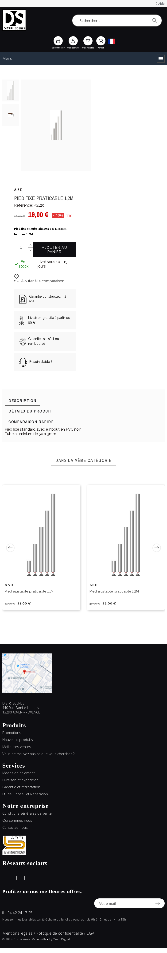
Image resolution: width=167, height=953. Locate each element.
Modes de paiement (18, 772)
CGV (90, 933)
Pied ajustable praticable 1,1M (29, 591)
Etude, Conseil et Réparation (25, 794)
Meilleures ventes (16, 746)
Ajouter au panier (54, 249)
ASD (18, 190)
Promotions (11, 732)
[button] (17, 276)
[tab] (22, 400)
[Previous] (10, 548)
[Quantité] (21, 247)
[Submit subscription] (157, 903)
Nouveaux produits (17, 739)
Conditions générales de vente (27, 813)
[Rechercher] (117, 20)
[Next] (156, 548)
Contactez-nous (15, 827)
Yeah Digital (61, 939)
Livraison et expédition (20, 779)
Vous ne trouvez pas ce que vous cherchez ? (38, 753)
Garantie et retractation (21, 787)
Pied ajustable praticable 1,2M (114, 591)
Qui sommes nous (17, 820)
